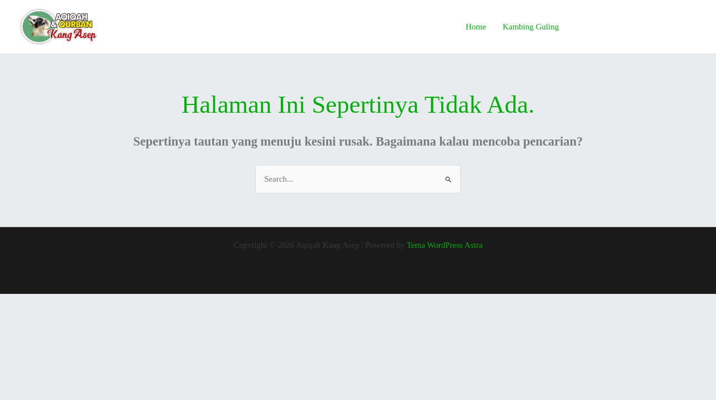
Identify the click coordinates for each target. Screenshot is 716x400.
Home (476, 26)
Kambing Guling (531, 26)
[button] (637, 26)
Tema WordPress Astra (445, 245)
